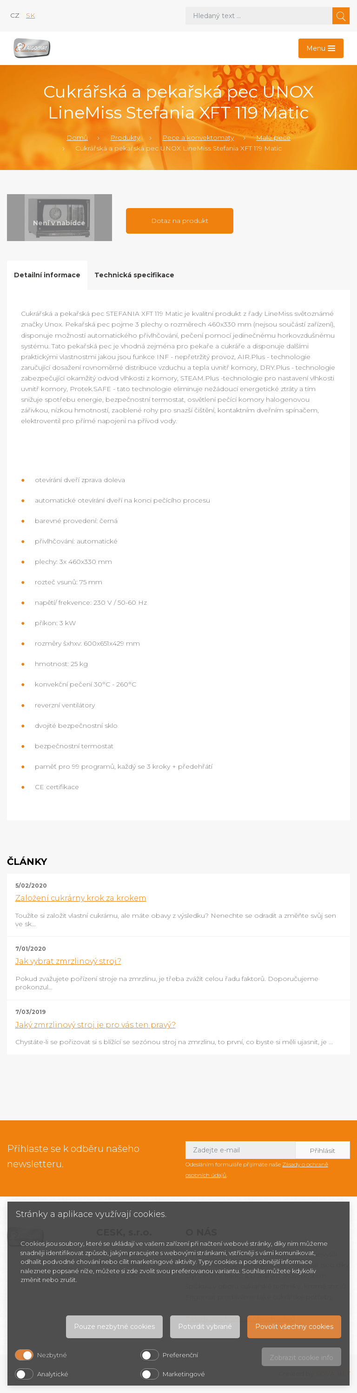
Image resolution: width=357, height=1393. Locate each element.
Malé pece (273, 137)
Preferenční (180, 1355)
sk (30, 15)
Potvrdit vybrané (205, 1326)
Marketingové (184, 1374)
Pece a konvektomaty (198, 137)
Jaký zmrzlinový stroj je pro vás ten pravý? (95, 1024)
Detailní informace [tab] (47, 275)
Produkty (125, 137)
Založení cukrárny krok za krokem (80, 898)
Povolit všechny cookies (294, 1326)
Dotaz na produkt (179, 220)
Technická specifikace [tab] (134, 275)
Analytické (52, 1374)
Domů (77, 137)
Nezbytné (52, 1355)
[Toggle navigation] (321, 48)
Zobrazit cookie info (301, 1358)
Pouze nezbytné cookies (114, 1326)
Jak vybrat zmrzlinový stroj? (68, 961)
